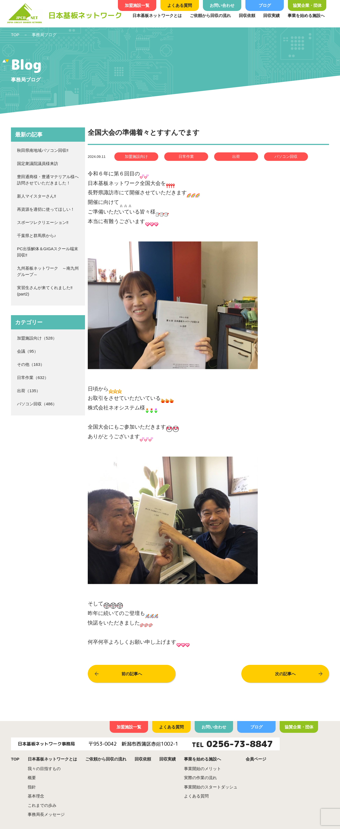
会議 (21, 351)
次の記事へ (285, 673)
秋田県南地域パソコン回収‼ (43, 150)
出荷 (21, 390)
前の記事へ (131, 673)
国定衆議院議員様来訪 (37, 163)
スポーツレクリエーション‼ (43, 222)
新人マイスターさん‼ (36, 196)
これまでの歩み (42, 805)
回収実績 (271, 15)
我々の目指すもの (44, 768)
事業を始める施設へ (306, 15)
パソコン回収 (29, 403)
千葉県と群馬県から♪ (36, 235)
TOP (15, 34)
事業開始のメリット (202, 768)
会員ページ (256, 759)
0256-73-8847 (239, 744)
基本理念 (36, 796)
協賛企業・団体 (307, 5)
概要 (32, 777)
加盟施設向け (29, 338)
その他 (23, 364)
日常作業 (25, 377)
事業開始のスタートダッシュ (210, 787)
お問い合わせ (222, 5)
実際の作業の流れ (200, 777)
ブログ (265, 5)
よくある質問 (179, 5)
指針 (32, 787)
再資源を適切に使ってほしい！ (46, 209)
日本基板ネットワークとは (157, 15)
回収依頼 (247, 15)
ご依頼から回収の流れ (210, 15)
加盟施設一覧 (137, 5)
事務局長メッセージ (46, 814)
